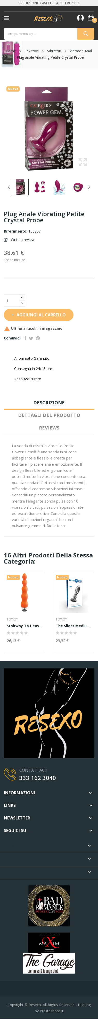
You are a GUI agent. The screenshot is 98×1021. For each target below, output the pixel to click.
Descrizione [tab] (49, 402)
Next (88, 187)
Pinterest (38, 338)
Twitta (31, 338)
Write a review (22, 239)
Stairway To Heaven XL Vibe (24, 626)
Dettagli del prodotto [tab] (49, 415)
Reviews (49, 428)
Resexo (35, 1004)
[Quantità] (11, 300)
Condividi (25, 338)
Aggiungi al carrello (40, 315)
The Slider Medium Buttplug (73, 626)
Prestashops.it (51, 1010)
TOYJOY (12, 619)
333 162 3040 (37, 778)
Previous (9, 187)
